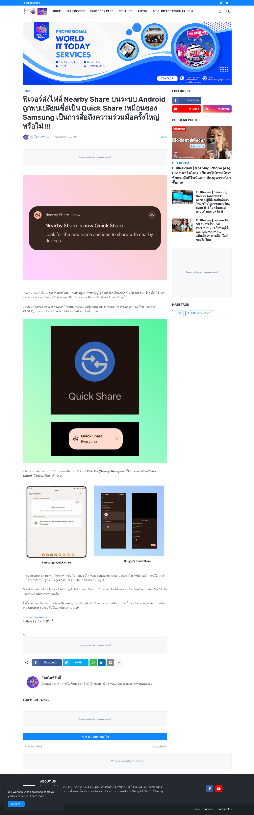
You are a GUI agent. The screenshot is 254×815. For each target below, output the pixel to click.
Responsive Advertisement (95, 157)
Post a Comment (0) (95, 737)
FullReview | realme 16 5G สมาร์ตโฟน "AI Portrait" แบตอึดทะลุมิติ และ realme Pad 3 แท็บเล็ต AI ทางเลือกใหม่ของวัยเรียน (212, 230)
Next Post (159, 746)
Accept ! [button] (16, 804)
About (209, 809)
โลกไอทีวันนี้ (51, 678)
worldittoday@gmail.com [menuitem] (173, 11)
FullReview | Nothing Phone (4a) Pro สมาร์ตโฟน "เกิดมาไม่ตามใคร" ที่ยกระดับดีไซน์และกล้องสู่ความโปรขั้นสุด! (201, 175)
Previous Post (33, 746)
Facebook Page (31, 2)
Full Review (199, 313)
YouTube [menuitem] (125, 11)
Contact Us (224, 809)
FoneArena (41, 617)
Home (26, 91)
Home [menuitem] (57, 11)
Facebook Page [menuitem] (101, 11)
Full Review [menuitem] (75, 11)
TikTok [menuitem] (143, 11)
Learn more (37, 796)
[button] (220, 11)
